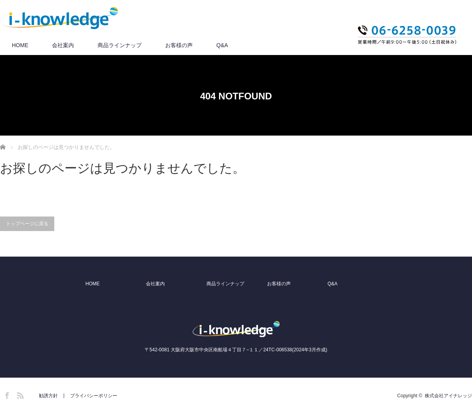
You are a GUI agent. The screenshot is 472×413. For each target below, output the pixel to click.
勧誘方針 (48, 395)
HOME (20, 45)
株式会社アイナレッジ (448, 395)
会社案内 (63, 45)
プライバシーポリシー (93, 395)
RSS (19, 394)
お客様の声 (179, 45)
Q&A (222, 45)
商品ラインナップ (120, 45)
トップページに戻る (27, 223)
